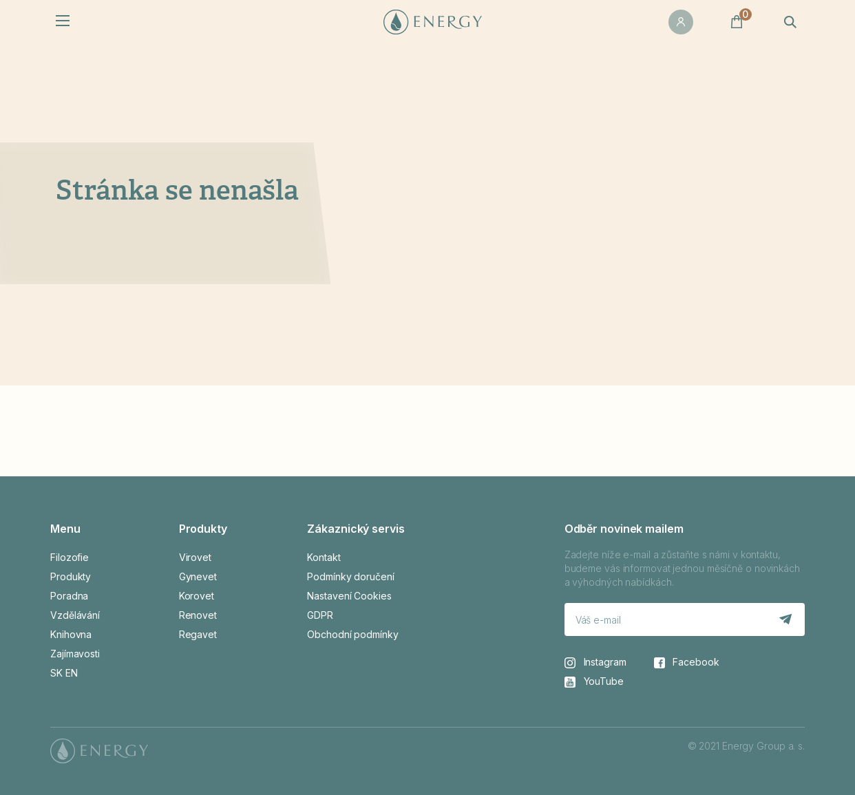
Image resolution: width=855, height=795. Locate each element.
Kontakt (323, 557)
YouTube (594, 681)
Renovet (198, 615)
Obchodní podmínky (352, 634)
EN (71, 673)
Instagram (595, 662)
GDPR (320, 615)
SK (56, 673)
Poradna (69, 596)
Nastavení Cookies (349, 596)
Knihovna (71, 634)
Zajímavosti (75, 653)
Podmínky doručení (350, 576)
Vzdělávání (75, 615)
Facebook (686, 662)
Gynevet (198, 576)
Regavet (198, 634)
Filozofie (69, 557)
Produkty (70, 576)
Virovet (195, 557)
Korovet (196, 596)
